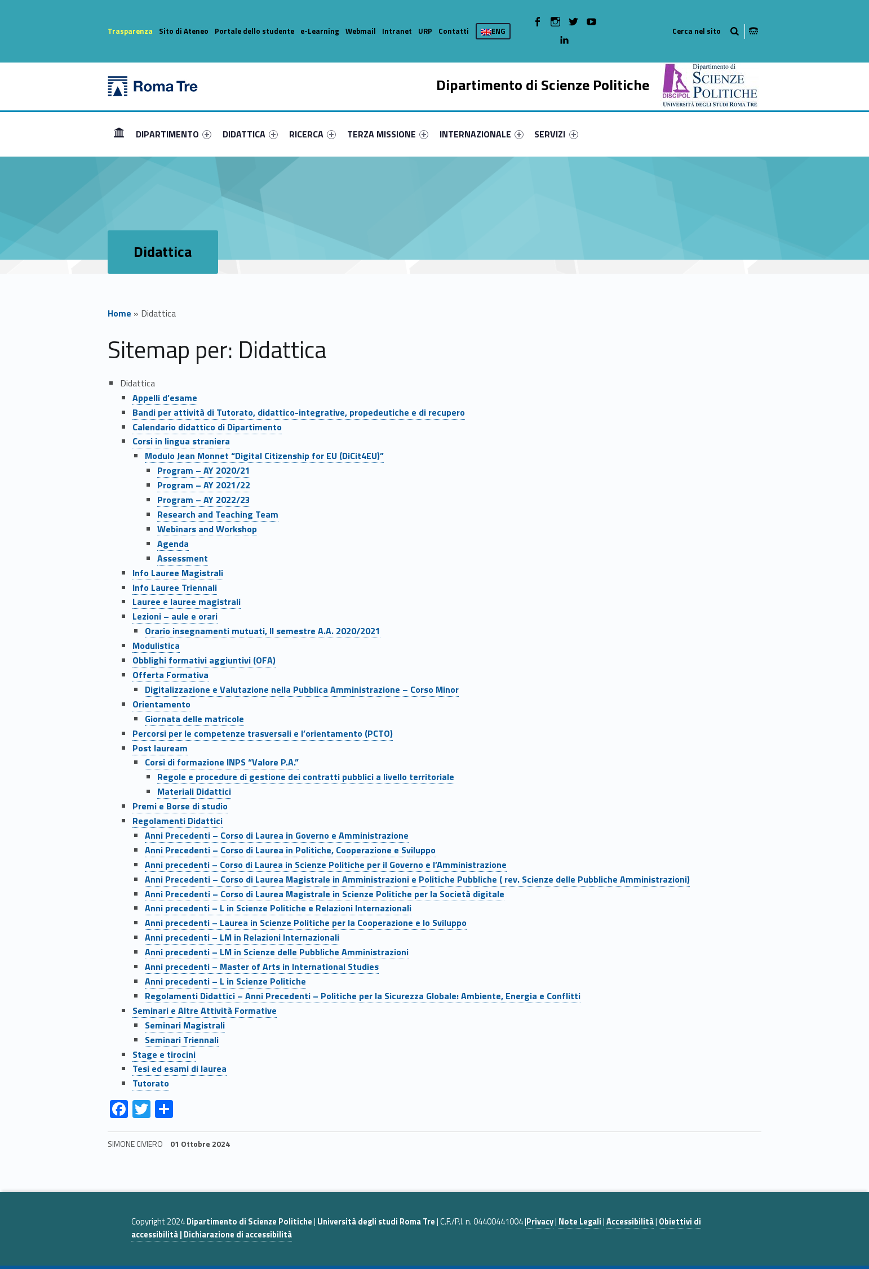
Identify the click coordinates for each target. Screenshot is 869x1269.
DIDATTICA (250, 134)
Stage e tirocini (164, 1054)
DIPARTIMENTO (173, 134)
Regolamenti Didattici (177, 820)
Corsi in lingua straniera (181, 441)
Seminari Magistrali (185, 1025)
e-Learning (319, 31)
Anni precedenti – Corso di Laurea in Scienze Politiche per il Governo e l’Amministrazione (326, 864)
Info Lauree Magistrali (177, 573)
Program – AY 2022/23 (203, 499)
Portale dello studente (254, 31)
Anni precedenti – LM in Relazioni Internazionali (242, 937)
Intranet (397, 31)
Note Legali (579, 1221)
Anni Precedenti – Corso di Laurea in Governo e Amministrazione (277, 835)
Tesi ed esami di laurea (179, 1068)
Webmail (360, 31)
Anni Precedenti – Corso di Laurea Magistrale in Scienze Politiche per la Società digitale (324, 894)
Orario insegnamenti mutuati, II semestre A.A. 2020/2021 (262, 631)
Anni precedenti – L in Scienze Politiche (225, 981)
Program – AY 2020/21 (203, 470)
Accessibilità (630, 1221)
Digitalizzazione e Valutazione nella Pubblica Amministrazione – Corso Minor (302, 689)
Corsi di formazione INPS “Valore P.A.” (222, 762)
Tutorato (150, 1083)
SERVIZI (556, 134)
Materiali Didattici (194, 791)
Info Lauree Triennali (174, 587)
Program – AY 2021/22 (203, 485)
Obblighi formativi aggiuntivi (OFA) (204, 660)
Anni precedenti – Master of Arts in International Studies (262, 966)
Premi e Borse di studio (180, 806)
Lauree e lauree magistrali (186, 601)
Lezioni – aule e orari (175, 616)
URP (425, 31)
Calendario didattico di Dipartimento (207, 427)
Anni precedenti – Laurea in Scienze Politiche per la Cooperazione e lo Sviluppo (306, 922)
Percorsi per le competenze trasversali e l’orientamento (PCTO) (262, 733)
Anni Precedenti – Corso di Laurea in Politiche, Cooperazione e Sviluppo (290, 850)
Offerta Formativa (170, 675)
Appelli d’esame (164, 397)
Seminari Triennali (182, 1040)
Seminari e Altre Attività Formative (204, 1010)
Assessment (182, 558)
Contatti (453, 31)
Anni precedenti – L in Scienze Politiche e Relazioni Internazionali (278, 908)
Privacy (539, 1221)
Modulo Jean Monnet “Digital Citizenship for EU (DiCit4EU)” (264, 455)
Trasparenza (130, 31)
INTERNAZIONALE (482, 134)
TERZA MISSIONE (387, 134)
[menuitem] (119, 134)
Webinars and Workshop (207, 529)
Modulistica (156, 645)
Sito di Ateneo (184, 31)
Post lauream (160, 748)
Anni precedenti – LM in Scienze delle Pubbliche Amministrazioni (277, 952)
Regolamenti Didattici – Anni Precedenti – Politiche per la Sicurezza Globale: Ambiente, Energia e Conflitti (362, 996)
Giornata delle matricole (194, 718)
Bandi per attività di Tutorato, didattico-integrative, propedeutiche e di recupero (298, 412)
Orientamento (161, 704)
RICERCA (312, 134)
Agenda (173, 543)
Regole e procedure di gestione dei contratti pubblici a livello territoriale (305, 776)
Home (119, 133)
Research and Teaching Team (217, 514)
